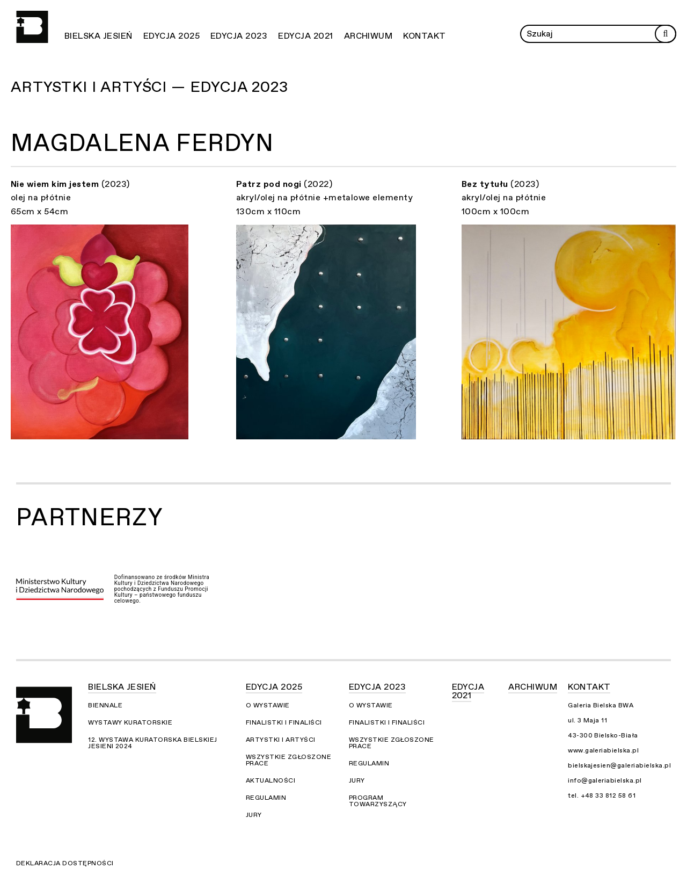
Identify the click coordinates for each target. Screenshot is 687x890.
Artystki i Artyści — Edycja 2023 (149, 87)
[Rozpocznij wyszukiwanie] (665, 34)
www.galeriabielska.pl (603, 750)
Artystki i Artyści (281, 739)
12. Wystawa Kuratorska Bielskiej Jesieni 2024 (152, 743)
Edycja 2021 (305, 36)
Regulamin (266, 797)
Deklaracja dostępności (65, 863)
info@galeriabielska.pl (605, 780)
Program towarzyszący (378, 801)
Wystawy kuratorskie (130, 722)
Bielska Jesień (98, 36)
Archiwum (368, 36)
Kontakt (424, 36)
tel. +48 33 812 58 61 (601, 795)
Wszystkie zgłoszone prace (288, 760)
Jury (254, 815)
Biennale (105, 705)
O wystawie (268, 705)
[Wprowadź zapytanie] (598, 34)
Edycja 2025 (171, 36)
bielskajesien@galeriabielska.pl (619, 765)
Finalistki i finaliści (284, 722)
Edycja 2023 (238, 36)
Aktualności (270, 780)
